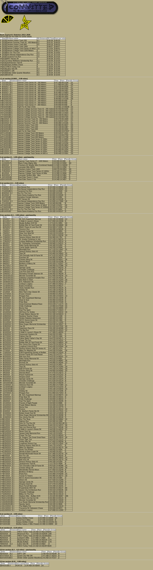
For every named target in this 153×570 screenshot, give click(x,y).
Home (2, 33)
